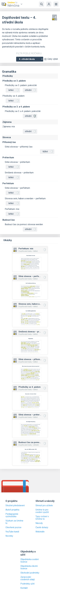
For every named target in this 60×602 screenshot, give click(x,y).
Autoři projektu (12, 510)
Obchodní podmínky (29, 573)
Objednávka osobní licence (29, 560)
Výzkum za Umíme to (14, 522)
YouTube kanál (12, 531)
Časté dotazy (41, 527)
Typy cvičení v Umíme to (42, 517)
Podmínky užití (27, 584)
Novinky (9, 536)
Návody (39, 523)
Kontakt (24, 588)
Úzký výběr (52, 59)
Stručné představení (15, 505)
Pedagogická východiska (11, 515)
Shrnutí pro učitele (44, 505)
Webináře (40, 531)
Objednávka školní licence (29, 567)
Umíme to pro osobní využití (42, 511)
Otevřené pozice (13, 527)
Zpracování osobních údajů (27, 578)
